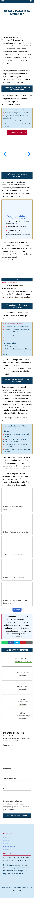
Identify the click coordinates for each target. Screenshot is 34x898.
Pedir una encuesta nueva (14, 324)
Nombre (7, 769)
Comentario (8, 745)
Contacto (6, 840)
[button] (17, 132)
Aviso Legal (6, 837)
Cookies (5, 843)
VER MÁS (17, 279)
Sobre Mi (6, 849)
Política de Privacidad (10, 846)
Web (5, 788)
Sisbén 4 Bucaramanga (9, 283)
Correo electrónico (11, 778)
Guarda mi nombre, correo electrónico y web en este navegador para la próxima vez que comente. (16, 805)
